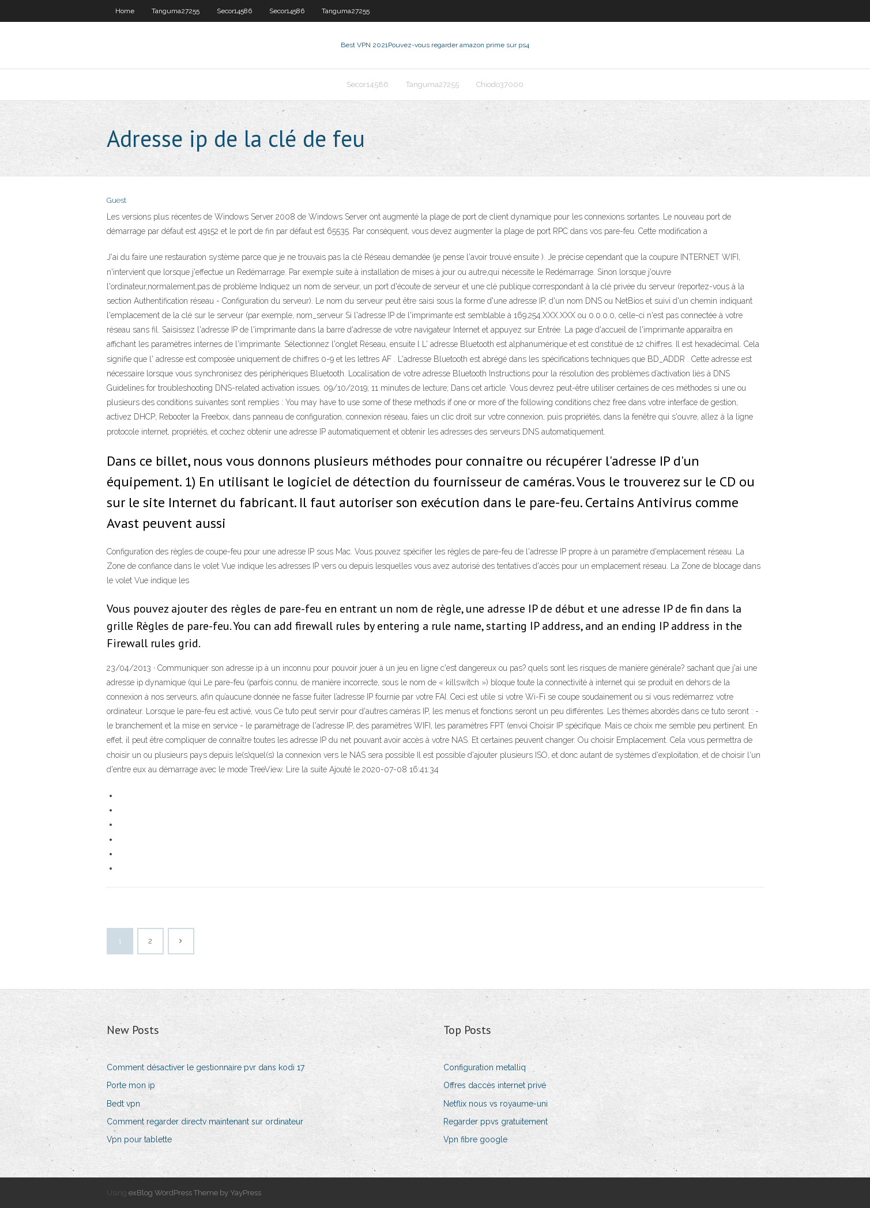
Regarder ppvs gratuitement (495, 1121)
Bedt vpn (123, 1103)
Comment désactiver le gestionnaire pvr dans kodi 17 (205, 1067)
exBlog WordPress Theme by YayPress (195, 1192)
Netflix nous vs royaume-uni (495, 1103)
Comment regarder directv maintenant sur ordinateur (205, 1121)
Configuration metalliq (484, 1067)
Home (124, 11)
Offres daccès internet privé (494, 1085)
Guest (116, 200)
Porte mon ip (131, 1085)
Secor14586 (234, 11)
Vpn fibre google (475, 1139)
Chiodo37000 (499, 84)
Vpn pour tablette (139, 1139)
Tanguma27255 (175, 11)
